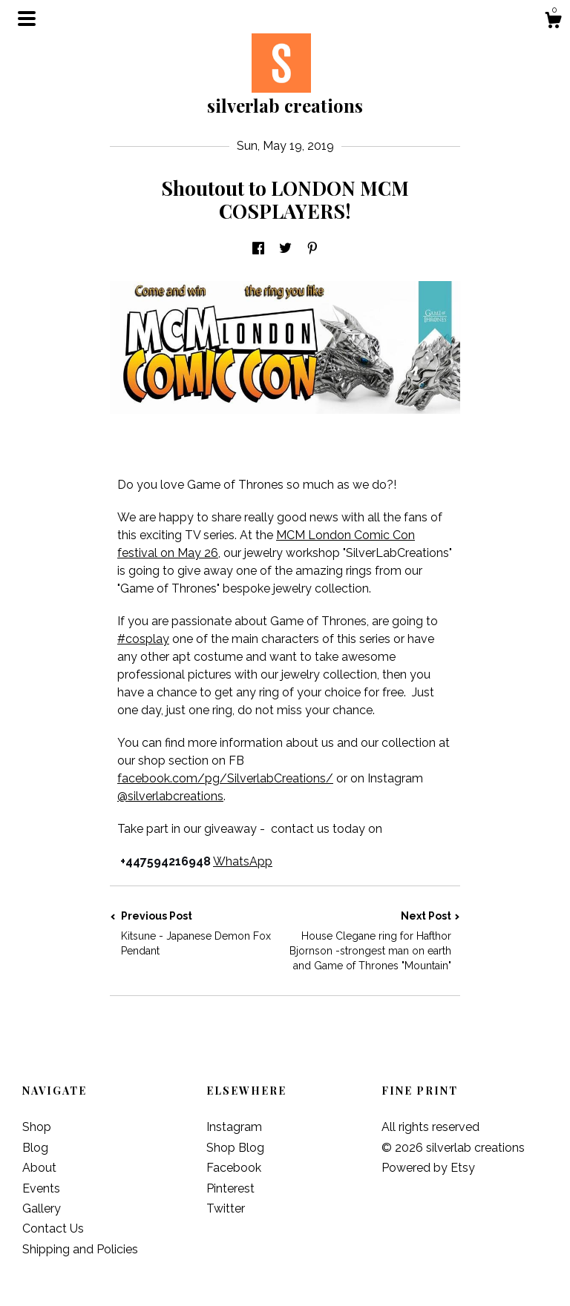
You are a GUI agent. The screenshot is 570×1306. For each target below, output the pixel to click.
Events (41, 1188)
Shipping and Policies (80, 1249)
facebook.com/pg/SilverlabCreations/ (225, 778)
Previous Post (197, 934)
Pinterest (230, 1188)
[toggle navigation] (27, 18)
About (39, 1168)
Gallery (41, 1208)
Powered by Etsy (428, 1168)
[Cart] (553, 22)
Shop (36, 1127)
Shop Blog (235, 1148)
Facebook (233, 1168)
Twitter (225, 1208)
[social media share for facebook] (258, 250)
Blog (35, 1148)
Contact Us (53, 1228)
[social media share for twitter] (285, 250)
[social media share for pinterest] (312, 250)
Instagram (234, 1127)
